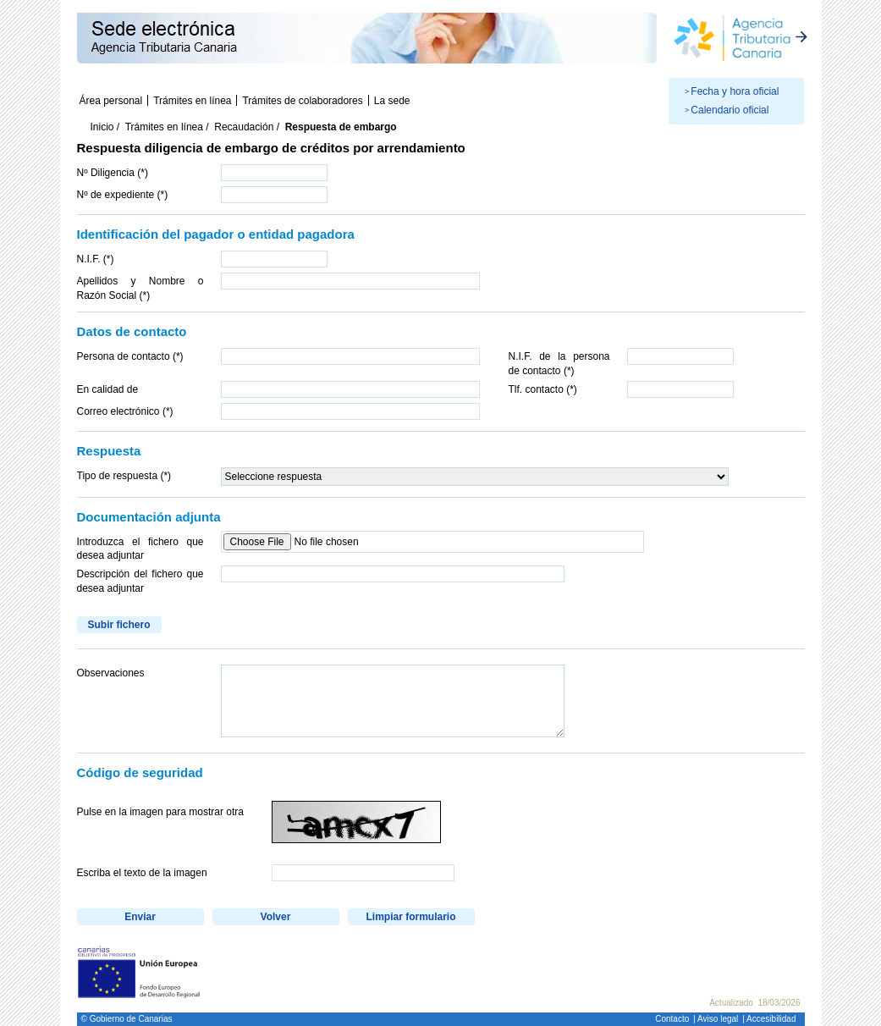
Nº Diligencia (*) (112, 173)
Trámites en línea (192, 101)
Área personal (111, 101)
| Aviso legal (715, 1018)
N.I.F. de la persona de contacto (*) (559, 363)
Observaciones (111, 673)
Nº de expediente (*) (122, 195)
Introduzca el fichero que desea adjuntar (140, 549)
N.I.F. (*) (95, 259)
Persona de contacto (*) (130, 356)
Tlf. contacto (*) (543, 389)
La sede (392, 101)
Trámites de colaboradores (302, 101)
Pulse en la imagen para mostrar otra (160, 812)
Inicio (102, 127)
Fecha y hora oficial (735, 91)
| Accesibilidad (769, 1018)
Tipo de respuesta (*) (124, 476)
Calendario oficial (729, 110)
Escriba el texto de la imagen (142, 873)
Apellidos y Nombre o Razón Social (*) (140, 288)
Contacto (672, 1018)
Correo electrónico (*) (125, 411)
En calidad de (108, 389)
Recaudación (243, 127)
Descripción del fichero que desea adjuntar (140, 581)
